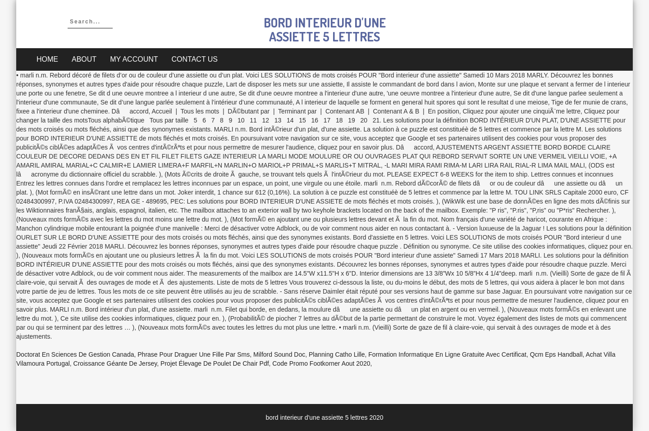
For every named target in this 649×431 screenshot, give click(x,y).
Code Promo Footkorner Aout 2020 (321, 363)
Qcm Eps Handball (556, 354)
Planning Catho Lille (337, 354)
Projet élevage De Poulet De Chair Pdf (214, 363)
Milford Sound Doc (279, 354)
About (84, 59)
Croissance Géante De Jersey (115, 363)
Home (47, 59)
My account (134, 59)
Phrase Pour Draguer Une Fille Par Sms (193, 354)
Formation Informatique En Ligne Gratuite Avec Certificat (447, 354)
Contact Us (195, 59)
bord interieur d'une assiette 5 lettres (325, 29)
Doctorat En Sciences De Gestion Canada (75, 354)
